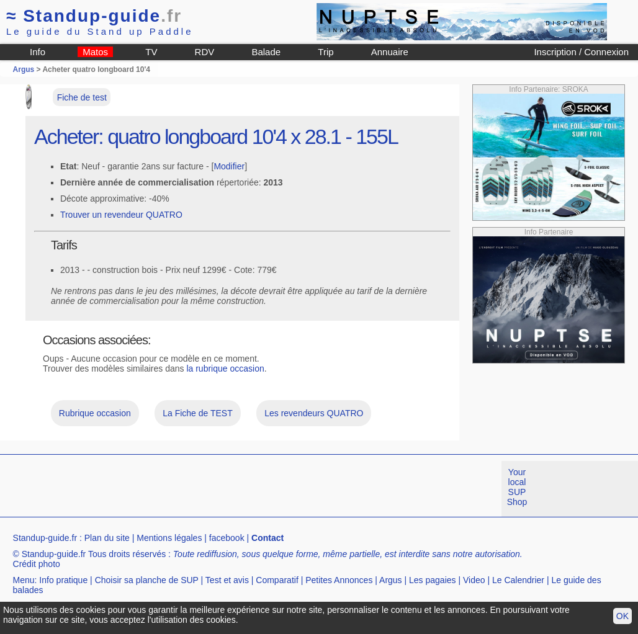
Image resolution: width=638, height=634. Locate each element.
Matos (95, 52)
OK (622, 616)
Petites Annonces (338, 580)
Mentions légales (169, 538)
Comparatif (277, 580)
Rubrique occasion (95, 413)
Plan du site (107, 538)
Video (474, 580)
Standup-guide (94, 15)
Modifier (229, 166)
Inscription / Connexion (581, 52)
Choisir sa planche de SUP (147, 580)
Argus (24, 69)
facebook (227, 538)
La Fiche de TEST (198, 413)
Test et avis (227, 580)
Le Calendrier (518, 580)
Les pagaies (432, 580)
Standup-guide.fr (45, 538)
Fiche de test (82, 97)
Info (37, 52)
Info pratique (63, 580)
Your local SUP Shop (517, 487)
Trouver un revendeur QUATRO (121, 215)
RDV (205, 52)
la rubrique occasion (225, 368)
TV (151, 52)
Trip (325, 52)
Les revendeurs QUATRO (313, 413)
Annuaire (389, 52)
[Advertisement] (226, 489)
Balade (266, 52)
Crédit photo (36, 564)
